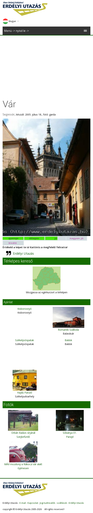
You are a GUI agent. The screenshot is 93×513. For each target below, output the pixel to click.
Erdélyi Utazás (23, 253)
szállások (62, 502)
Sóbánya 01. (70, 432)
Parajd (69, 436)
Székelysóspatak (24, 340)
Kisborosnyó (24, 308)
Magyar (9, 21)
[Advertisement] (47, 61)
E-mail (23, 502)
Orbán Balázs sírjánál (23, 432)
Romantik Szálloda (68, 329)
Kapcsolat (33, 502)
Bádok (68, 340)
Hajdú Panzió (24, 392)
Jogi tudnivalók (47, 502)
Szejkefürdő (23, 436)
